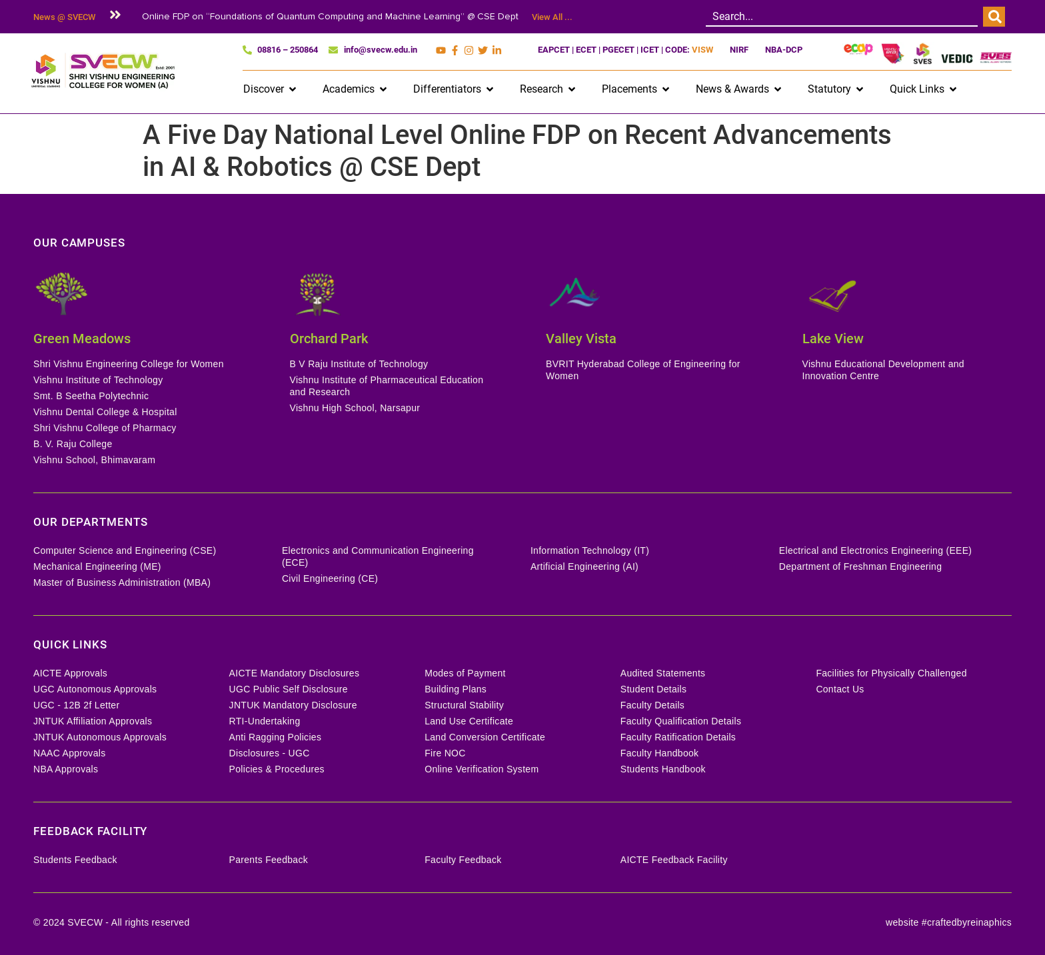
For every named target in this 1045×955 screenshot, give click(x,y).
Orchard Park (329, 339)
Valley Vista (581, 339)
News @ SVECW (64, 17)
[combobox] (842, 17)
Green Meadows (82, 339)
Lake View (833, 339)
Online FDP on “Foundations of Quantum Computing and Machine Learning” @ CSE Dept (330, 16)
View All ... (552, 17)
